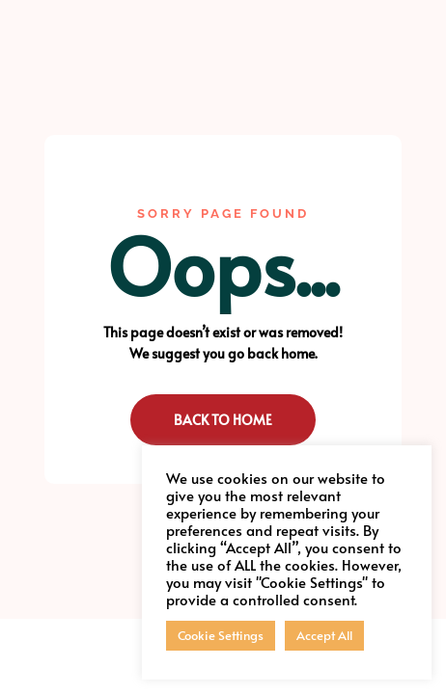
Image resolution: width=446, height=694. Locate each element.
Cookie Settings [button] (221, 635)
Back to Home (223, 420)
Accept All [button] (324, 635)
